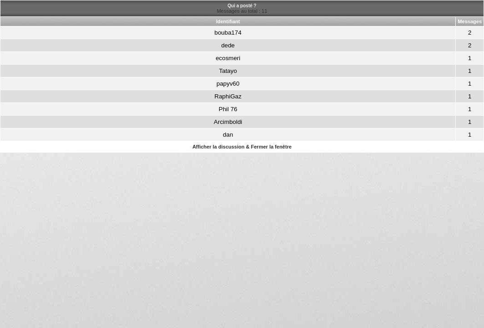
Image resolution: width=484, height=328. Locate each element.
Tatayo (228, 70)
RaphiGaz (228, 96)
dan (228, 134)
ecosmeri (228, 58)
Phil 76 (228, 109)
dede (228, 45)
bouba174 (228, 32)
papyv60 (227, 83)
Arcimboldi (228, 121)
